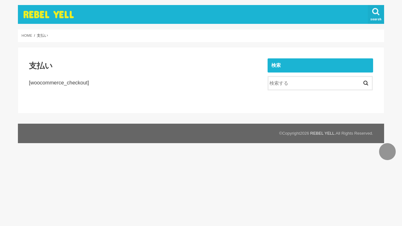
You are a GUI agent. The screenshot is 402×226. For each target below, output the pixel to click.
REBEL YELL (48, 14)
